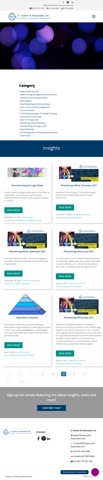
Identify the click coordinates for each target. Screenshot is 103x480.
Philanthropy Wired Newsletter (33, 123)
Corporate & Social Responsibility (33, 97)
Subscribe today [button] (51, 408)
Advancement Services (29, 91)
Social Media (25, 135)
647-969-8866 (67, 8)
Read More (13, 210)
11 (21, 382)
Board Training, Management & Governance (38, 94)
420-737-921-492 (36, 8)
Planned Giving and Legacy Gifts (33, 126)
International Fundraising (30, 116)
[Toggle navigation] (94, 16)
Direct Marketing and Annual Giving (35, 104)
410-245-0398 (52, 8)
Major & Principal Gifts (29, 120)
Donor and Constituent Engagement (35, 107)
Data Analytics (26, 101)
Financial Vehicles (27, 110)
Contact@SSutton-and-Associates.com (58, 5)
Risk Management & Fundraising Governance (39, 132)
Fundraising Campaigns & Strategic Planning (38, 113)
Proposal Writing (27, 129)
